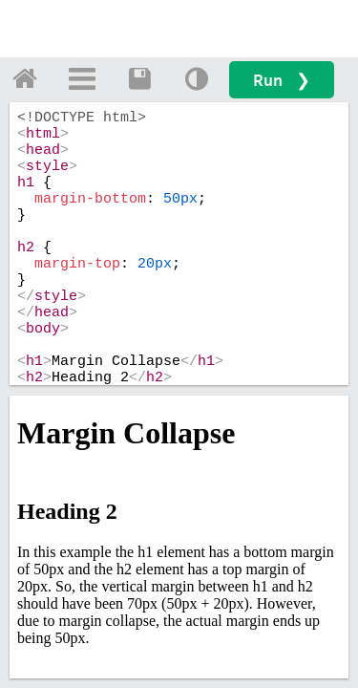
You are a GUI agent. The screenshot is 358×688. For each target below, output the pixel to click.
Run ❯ (281, 80)
